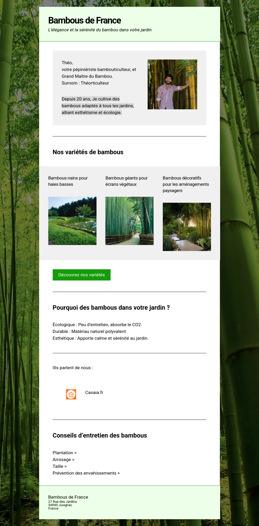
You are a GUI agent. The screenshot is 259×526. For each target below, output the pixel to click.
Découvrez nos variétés (81, 274)
